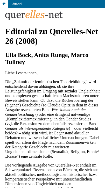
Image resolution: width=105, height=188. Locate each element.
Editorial (16, 4)
